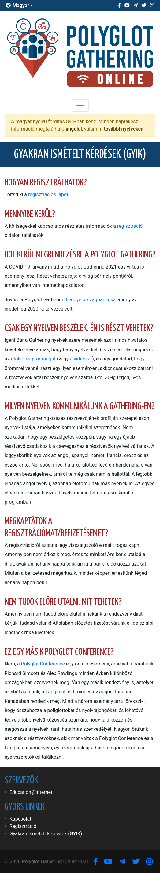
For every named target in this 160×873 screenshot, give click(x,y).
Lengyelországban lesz (90, 300)
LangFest (55, 692)
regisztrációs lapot (48, 194)
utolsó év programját (33, 359)
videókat (83, 359)
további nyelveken (123, 129)
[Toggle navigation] (80, 105)
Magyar (17, 5)
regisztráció (130, 226)
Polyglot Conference (43, 664)
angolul (74, 129)
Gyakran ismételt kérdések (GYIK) (45, 834)
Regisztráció (22, 826)
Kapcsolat (20, 819)
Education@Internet (30, 792)
